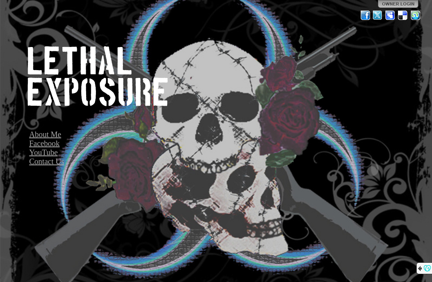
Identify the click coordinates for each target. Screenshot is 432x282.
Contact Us (46, 161)
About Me (45, 134)
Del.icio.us (403, 15)
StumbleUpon (415, 15)
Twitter (377, 15)
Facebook (44, 143)
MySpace (390, 15)
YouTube (43, 152)
